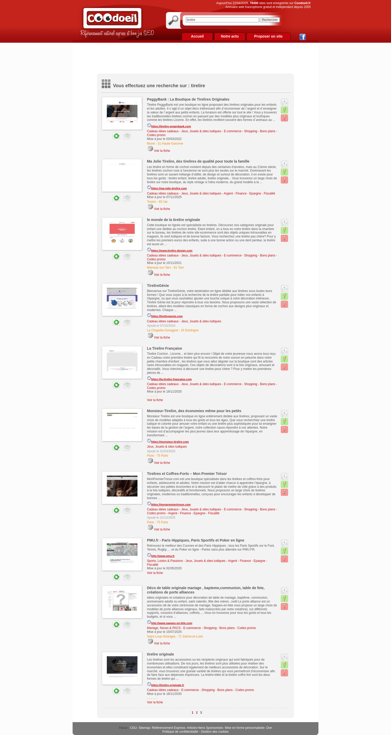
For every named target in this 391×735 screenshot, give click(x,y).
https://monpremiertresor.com (169, 503)
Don (269, 728)
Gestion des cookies (215, 731)
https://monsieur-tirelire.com (168, 441)
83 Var (163, 201)
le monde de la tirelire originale (173, 220)
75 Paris (162, 455)
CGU (133, 728)
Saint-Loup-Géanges (161, 636)
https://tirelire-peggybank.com (169, 125)
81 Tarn (179, 267)
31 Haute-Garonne (170, 143)
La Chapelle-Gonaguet (162, 330)
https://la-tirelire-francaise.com (169, 378)
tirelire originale (160, 654)
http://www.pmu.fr (161, 555)
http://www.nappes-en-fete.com (169, 622)
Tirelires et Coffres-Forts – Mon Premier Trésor (187, 474)
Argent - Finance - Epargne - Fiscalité (249, 193)
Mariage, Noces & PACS (164, 628)
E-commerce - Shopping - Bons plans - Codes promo (219, 628)
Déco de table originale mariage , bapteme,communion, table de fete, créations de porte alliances (206, 590)
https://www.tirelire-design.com (169, 249)
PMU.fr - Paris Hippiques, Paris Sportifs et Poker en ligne (195, 540)
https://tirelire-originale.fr (165, 684)
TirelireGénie (158, 286)
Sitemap (144, 728)
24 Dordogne (189, 330)
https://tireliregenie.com (165, 315)
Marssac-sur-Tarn (159, 267)
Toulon (151, 201)
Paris (150, 455)
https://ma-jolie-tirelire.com (167, 187)
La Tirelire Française (164, 348)
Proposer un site (268, 36)
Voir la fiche (162, 151)
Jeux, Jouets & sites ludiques (201, 131)
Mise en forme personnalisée (244, 728)
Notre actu (230, 36)
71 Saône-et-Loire (190, 636)
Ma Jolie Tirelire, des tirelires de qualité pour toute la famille (198, 161)
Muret (151, 143)
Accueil (197, 36)
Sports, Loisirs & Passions (165, 561)
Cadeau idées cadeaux (163, 131)
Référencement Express (168, 728)
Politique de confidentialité (180, 731)
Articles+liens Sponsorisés (205, 728)
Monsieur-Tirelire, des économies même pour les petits (194, 411)
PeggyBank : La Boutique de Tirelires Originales (188, 99)
